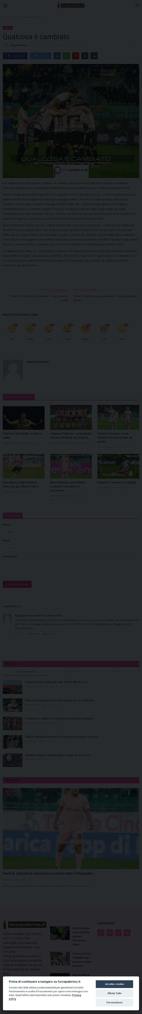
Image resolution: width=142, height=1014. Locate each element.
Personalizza (114, 1002)
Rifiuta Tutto (114, 993)
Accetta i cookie (114, 984)
